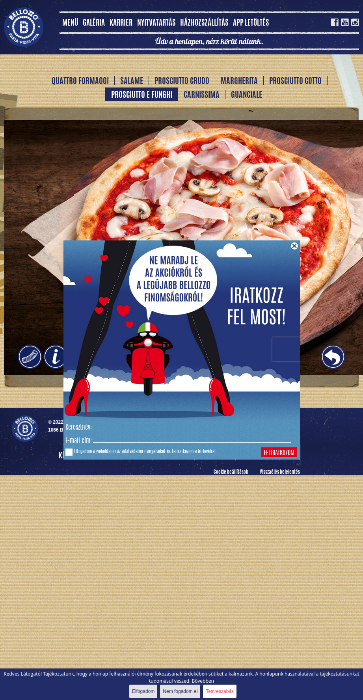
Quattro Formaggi (80, 82)
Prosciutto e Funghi (141, 95)
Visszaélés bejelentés (280, 472)
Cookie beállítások (231, 472)
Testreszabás (220, 691)
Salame (131, 82)
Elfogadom (143, 691)
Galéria (94, 23)
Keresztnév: (78, 427)
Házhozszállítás (204, 23)
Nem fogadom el (180, 691)
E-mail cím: (78, 441)
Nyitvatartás (156, 23)
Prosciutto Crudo (182, 82)
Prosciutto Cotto (295, 82)
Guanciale (246, 95)
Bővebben (203, 681)
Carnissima (202, 95)
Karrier (121, 23)
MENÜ (70, 23)
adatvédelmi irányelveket (144, 451)
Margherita (239, 82)
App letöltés (251, 23)
